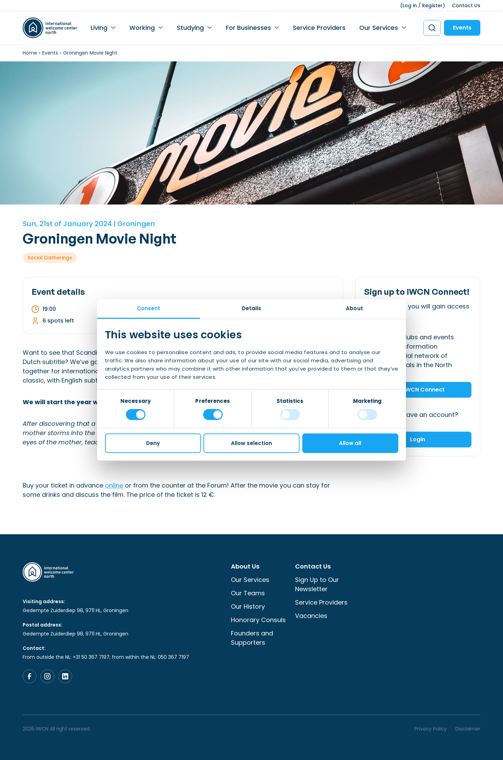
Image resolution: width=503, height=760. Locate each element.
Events (462, 28)
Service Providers (319, 27)
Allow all (350, 443)
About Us (245, 566)
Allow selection (251, 443)
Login (417, 439)
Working (142, 27)
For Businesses (248, 27)
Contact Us (466, 5)
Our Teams (248, 593)
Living (99, 27)
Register (432, 5)
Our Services (378, 27)
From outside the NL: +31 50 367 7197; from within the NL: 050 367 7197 (106, 657)
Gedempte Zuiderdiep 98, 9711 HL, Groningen (75, 610)
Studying (190, 27)
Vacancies (311, 615)
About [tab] (354, 308)
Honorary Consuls (258, 620)
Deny (153, 443)
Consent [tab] (149, 308)
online (114, 485)
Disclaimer (467, 728)
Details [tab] (251, 308)
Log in (409, 5)
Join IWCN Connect (417, 390)
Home (30, 52)
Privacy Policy (430, 728)
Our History (248, 606)
